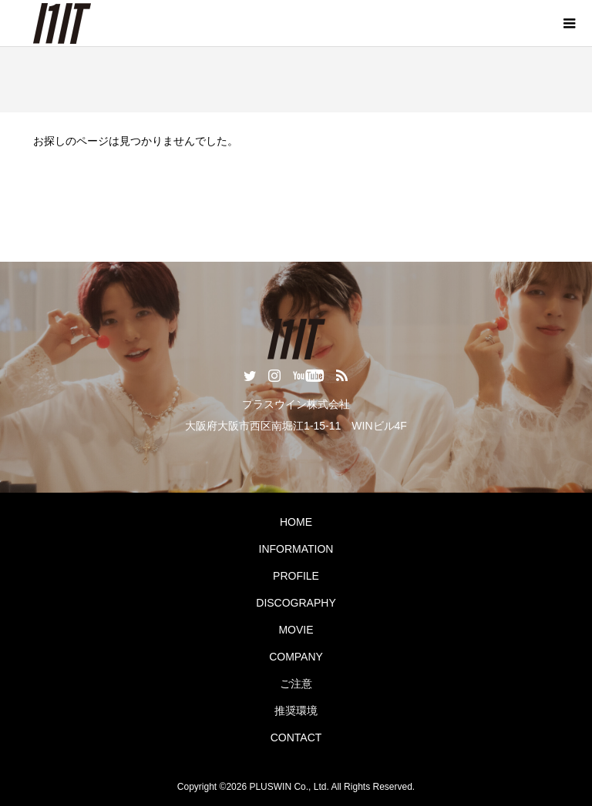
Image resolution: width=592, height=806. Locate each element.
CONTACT (296, 737)
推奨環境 (296, 710)
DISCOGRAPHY (295, 603)
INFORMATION (296, 549)
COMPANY (296, 656)
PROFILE (296, 576)
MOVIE (295, 630)
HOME (296, 522)
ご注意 (296, 683)
